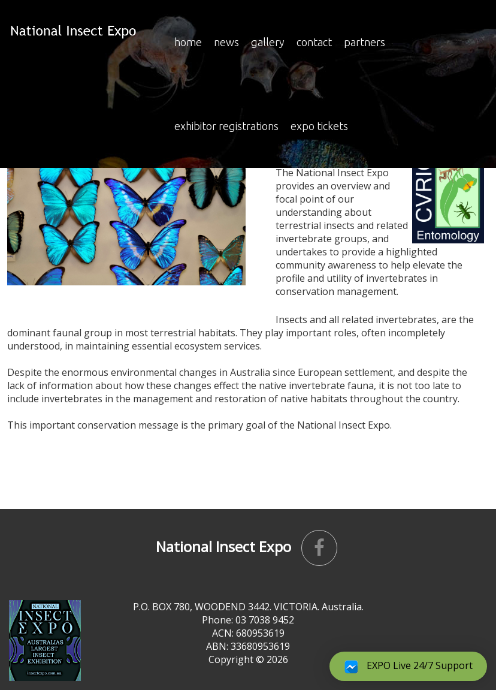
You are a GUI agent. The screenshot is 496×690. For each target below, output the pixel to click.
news (226, 42)
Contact (314, 42)
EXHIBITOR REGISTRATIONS (226, 126)
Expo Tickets (319, 126)
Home (188, 42)
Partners (364, 42)
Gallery (268, 42)
